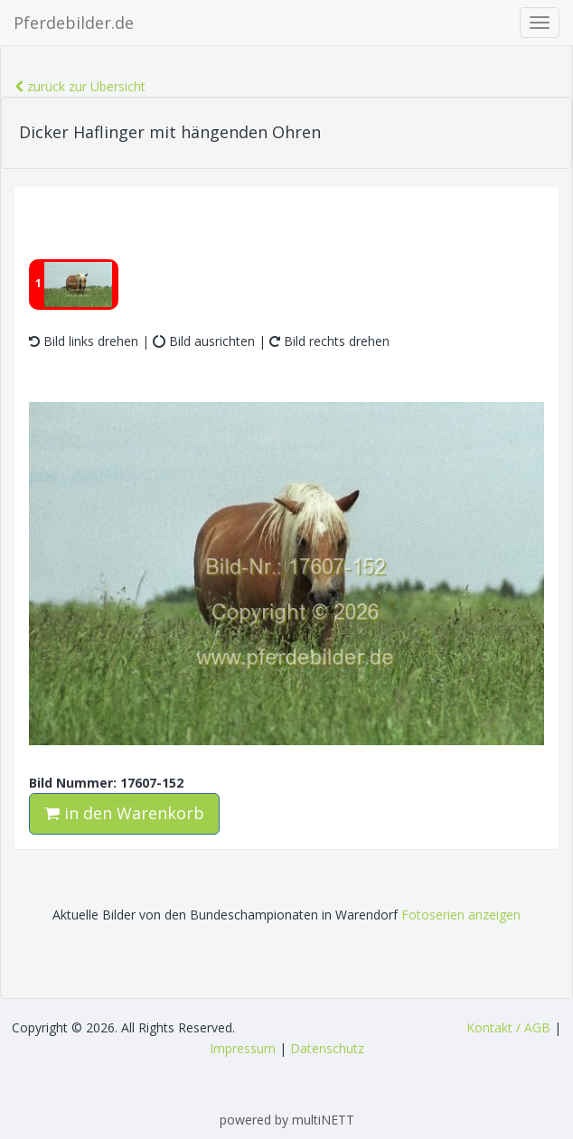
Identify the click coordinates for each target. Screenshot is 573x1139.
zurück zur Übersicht (80, 86)
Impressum (243, 1048)
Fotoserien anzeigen (461, 914)
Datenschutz (327, 1048)
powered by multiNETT (287, 1119)
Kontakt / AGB (508, 1027)
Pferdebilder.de (74, 22)
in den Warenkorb (124, 813)
